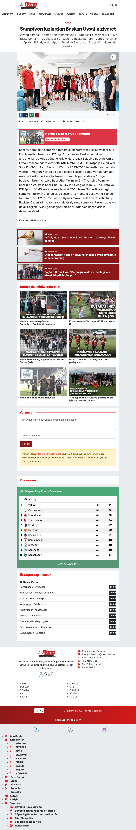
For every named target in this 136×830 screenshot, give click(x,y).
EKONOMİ (45, 14)
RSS (39, 710)
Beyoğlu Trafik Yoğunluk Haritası (96, 654)
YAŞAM (94, 14)
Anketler (13, 792)
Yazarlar (13, 784)
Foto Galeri (14, 777)
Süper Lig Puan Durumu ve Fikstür (33, 814)
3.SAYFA (58, 14)
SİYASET (21, 14)
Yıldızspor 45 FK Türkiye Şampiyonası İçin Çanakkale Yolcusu (91, 399)
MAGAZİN (108, 14)
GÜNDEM (7, 14)
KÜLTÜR (72, 696)
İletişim (12, 799)
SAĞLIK (83, 14)
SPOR (32, 14)
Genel (21, 683)
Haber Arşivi (86, 667)
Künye (11, 795)
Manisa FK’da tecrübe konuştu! (37, 397)
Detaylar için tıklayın (68, 563)
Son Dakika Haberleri (90, 664)
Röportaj (13, 788)
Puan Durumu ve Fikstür (92, 657)
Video (11, 780)
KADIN (21, 693)
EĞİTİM (71, 14)
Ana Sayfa (13, 736)
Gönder (26, 443)
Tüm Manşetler (87, 661)
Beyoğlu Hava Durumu (91, 651)
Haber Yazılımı (62, 720)
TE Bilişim (76, 720)
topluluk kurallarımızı (49, 454)
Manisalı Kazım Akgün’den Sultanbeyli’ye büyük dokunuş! (37, 322)
